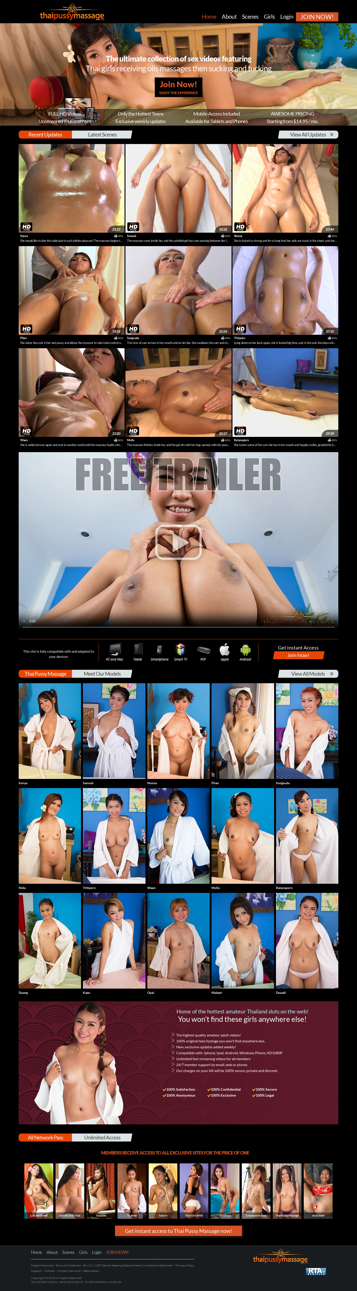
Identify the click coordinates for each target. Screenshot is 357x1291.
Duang (23, 993)
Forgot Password (42, 1265)
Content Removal (68, 1271)
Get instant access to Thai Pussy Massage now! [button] (178, 1231)
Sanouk (131, 236)
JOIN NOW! (117, 1252)
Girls (83, 1252)
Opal (150, 993)
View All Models (308, 673)
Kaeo (86, 993)
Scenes (68, 1252)
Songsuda (133, 338)
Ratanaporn (241, 440)
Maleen (217, 993)
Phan (23, 338)
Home (36, 1252)
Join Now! (178, 87)
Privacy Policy (184, 1265)
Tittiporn (239, 338)
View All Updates (308, 134)
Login (97, 1252)
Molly (130, 440)
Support (37, 1271)
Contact (49, 1271)
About (52, 1252)
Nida (22, 888)
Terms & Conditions (68, 1265)
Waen (24, 440)
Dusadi (281, 993)
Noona (238, 236)
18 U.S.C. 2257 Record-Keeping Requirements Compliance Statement (127, 1265)
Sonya (24, 236)
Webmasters (90, 1271)
